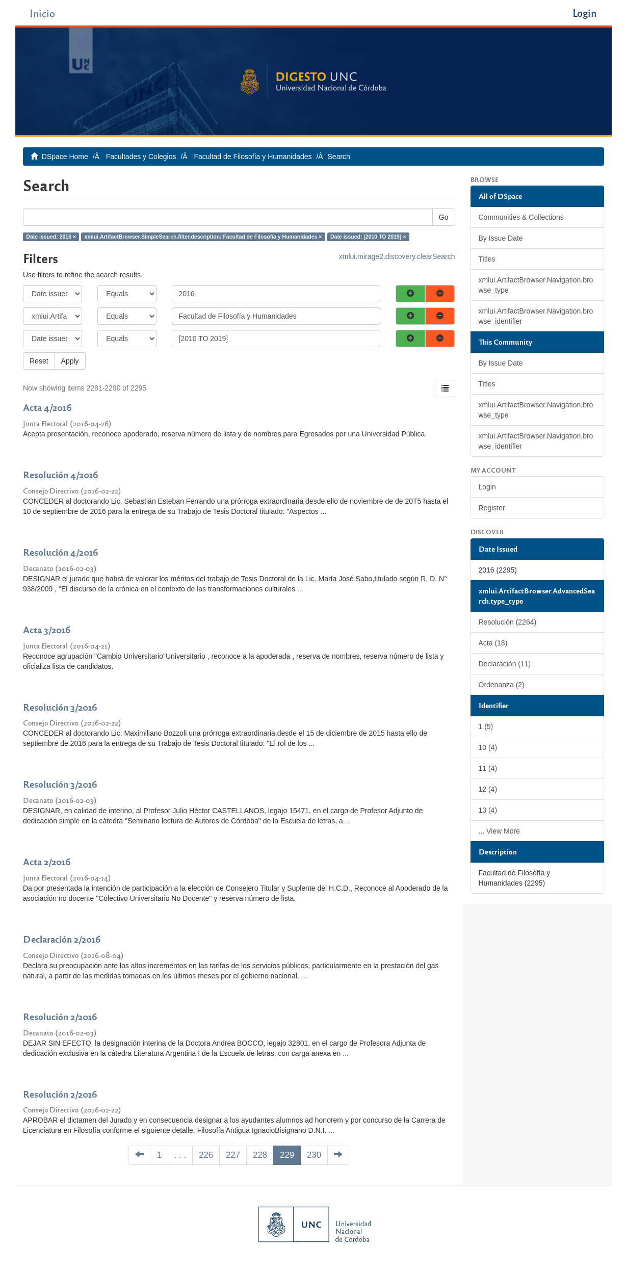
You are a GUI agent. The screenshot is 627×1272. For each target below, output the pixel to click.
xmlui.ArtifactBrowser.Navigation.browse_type (536, 285)
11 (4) (488, 768)
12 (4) (488, 789)
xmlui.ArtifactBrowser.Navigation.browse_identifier (536, 316)
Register (492, 508)
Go (444, 217)
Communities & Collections (521, 217)
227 (233, 1155)
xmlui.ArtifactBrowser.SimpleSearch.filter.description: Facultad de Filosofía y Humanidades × (203, 236)
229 (287, 1155)
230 (314, 1155)
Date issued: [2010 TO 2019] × (368, 236)
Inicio (42, 13)
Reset (39, 361)
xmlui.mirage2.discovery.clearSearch (397, 256)
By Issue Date (501, 238)
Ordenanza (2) (502, 685)
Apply (70, 361)
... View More (499, 831)
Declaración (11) (505, 664)
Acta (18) (493, 643)
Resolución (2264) (508, 622)
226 (206, 1155)
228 (260, 1155)
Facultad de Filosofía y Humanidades (252, 156)
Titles (487, 259)
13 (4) (488, 810)
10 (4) (488, 747)
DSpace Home (65, 156)
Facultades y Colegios (141, 156)
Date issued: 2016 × (51, 236)
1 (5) (486, 726)
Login (487, 487)
